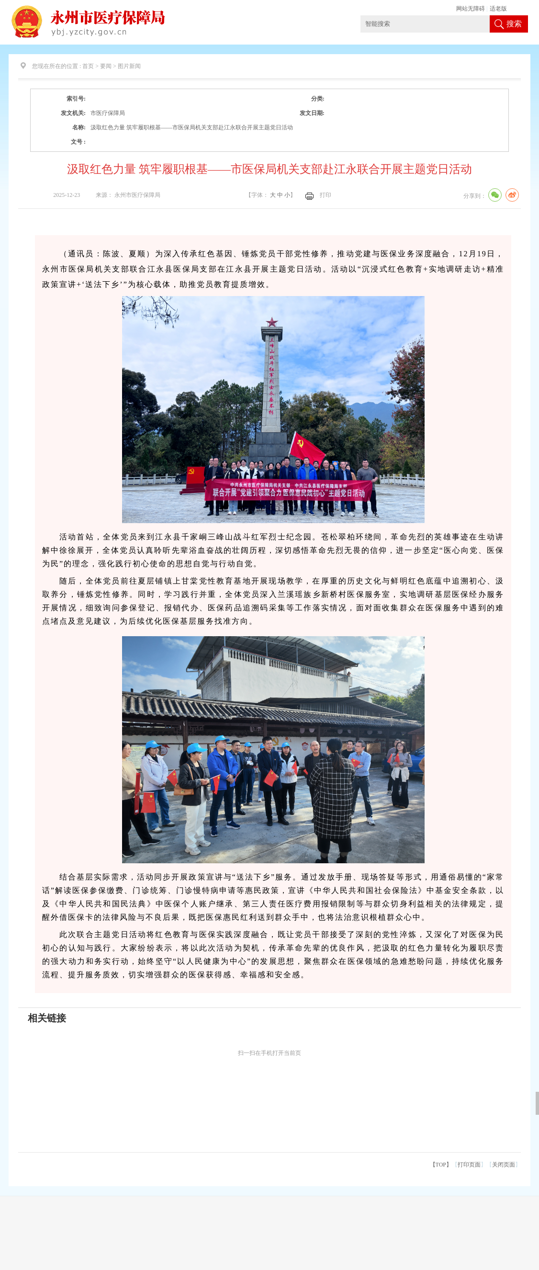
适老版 (498, 8)
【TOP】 (441, 1164)
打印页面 (469, 1164)
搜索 (514, 24)
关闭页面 (503, 1164)
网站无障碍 (470, 8)
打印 (325, 195)
